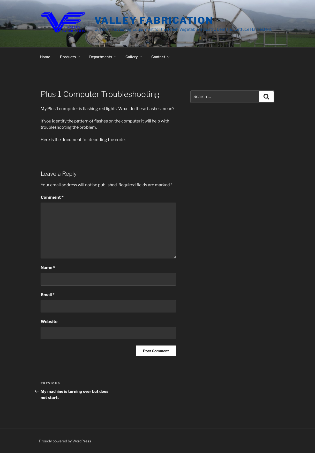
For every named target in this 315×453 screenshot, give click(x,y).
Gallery (134, 57)
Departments (103, 57)
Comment (52, 197)
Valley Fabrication (153, 20)
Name (48, 267)
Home (45, 57)
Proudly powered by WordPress (65, 441)
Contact (160, 57)
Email (48, 294)
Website (49, 321)
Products (70, 57)
